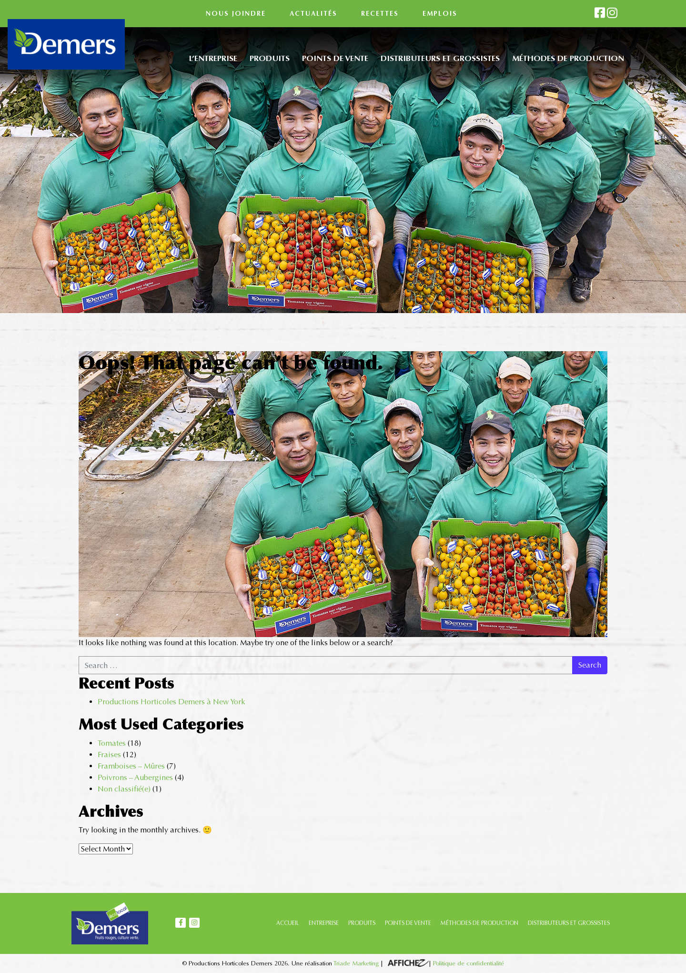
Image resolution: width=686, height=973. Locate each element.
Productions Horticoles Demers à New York (171, 701)
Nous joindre (236, 14)
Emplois (440, 14)
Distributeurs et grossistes (440, 58)
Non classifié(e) (124, 788)
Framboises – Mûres (131, 765)
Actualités (313, 14)
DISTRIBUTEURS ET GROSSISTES (569, 923)
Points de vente (335, 58)
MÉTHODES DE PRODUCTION (479, 923)
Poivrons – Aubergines (135, 777)
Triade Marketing (356, 963)
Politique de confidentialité (468, 963)
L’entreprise (213, 58)
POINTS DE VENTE (408, 923)
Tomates (112, 743)
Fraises (109, 754)
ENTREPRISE (324, 923)
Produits (270, 58)
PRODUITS (361, 923)
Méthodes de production (568, 58)
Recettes (380, 14)
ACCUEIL (287, 923)
